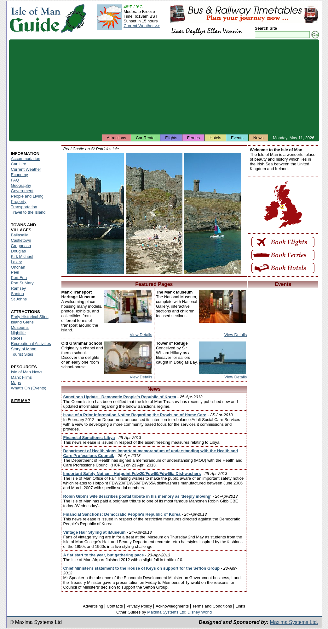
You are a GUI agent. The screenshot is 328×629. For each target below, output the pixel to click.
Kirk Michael (22, 256)
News (258, 137)
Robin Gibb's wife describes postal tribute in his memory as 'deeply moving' (137, 496)
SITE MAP (20, 400)
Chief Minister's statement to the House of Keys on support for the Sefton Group (141, 568)
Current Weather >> (142, 25)
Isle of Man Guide (34, 18)
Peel (15, 272)
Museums (20, 327)
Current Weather (26, 169)
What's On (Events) (28, 388)
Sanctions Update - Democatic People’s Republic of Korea (119, 397)
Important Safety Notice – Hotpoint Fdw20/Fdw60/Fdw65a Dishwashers (132, 473)
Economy (19, 174)
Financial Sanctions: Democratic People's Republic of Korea (122, 514)
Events (237, 137)
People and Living (27, 196)
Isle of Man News (27, 372)
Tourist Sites (22, 354)
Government (22, 190)
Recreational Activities (31, 343)
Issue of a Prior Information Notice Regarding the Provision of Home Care (134, 414)
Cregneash (21, 245)
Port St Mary (22, 283)
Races (17, 338)
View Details (141, 334)
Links (240, 606)
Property (18, 201)
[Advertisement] (164, 87)
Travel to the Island (28, 212)
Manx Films (21, 377)
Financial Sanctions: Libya (89, 437)
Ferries (193, 137)
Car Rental (145, 137)
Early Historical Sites (30, 316)
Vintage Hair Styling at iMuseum (94, 532)
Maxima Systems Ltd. (294, 622)
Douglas (18, 251)
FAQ (15, 180)
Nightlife (18, 332)
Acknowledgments (172, 606)
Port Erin (19, 277)
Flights (171, 137)
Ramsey (18, 288)
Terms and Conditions (212, 606)
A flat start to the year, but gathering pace (104, 555)
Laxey (16, 261)
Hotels (215, 137)
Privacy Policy (139, 606)
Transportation (24, 207)
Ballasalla (20, 235)
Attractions (116, 137)
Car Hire (18, 164)
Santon (17, 293)
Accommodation (25, 158)
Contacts (115, 606)
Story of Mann (24, 349)
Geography (21, 185)
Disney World (199, 612)
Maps (16, 382)
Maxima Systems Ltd (166, 612)
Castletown (21, 240)
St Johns (19, 299)
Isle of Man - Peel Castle (95, 213)
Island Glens (22, 322)
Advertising (93, 606)
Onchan (18, 267)
